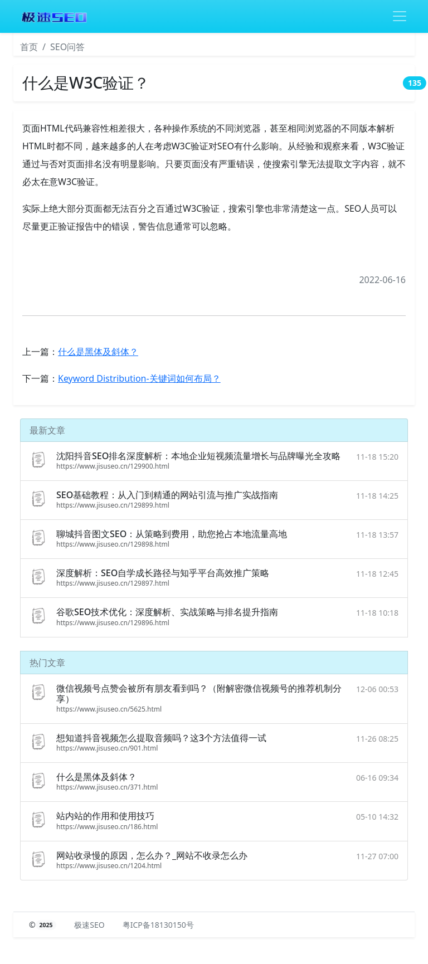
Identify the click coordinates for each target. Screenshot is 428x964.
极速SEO (89, 924)
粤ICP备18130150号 (158, 924)
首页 (29, 47)
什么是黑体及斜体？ (98, 351)
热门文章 (47, 662)
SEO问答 (67, 47)
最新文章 (47, 430)
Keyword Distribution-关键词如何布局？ (139, 378)
